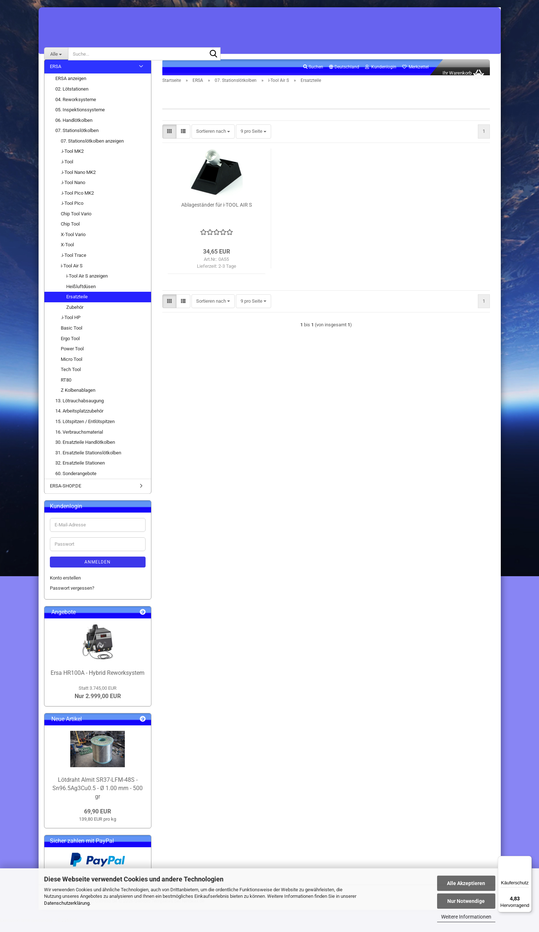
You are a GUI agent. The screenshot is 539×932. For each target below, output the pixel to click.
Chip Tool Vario (76, 221)
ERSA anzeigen (70, 86)
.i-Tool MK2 (72, 159)
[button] (344, 75)
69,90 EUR (97, 819)
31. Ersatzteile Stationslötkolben (88, 460)
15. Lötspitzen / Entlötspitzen (85, 429)
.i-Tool (67, 169)
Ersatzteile (77, 304)
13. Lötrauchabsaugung (79, 408)
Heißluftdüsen (81, 294)
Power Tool (72, 356)
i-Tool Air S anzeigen (87, 284)
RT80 (66, 388)
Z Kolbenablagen (78, 398)
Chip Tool (70, 232)
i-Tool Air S (72, 273)
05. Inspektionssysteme (80, 117)
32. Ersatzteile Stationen (80, 471)
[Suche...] (56, 53)
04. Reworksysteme (75, 107)
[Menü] (527, 860)
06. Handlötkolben (73, 128)
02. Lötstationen (71, 97)
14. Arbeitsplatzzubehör (79, 419)
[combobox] (213, 140)
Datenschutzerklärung (67, 903)
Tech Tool (71, 377)
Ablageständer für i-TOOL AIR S (216, 213)
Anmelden (97, 570)
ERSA (55, 74)
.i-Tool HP (70, 325)
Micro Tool (71, 367)
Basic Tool (71, 336)
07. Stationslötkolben (77, 138)
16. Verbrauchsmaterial (79, 440)
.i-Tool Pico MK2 (77, 201)
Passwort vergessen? (72, 596)
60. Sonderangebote (75, 481)
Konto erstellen (65, 586)
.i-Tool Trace (73, 263)
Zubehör (74, 315)
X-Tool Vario (73, 242)
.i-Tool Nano (73, 190)
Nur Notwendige (466, 901)
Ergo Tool (70, 346)
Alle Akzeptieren (466, 883)
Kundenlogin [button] (380, 74)
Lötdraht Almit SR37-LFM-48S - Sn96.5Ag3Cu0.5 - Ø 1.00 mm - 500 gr (97, 796)
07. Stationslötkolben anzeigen (92, 149)
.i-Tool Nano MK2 (78, 180)
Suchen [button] (313, 74)
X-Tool (67, 253)
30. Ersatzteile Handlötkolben (85, 450)
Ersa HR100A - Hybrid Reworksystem (97, 680)
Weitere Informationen (466, 917)
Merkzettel (415, 74)
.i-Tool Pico (72, 211)
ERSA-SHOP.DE (65, 494)
